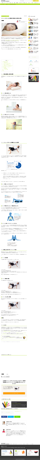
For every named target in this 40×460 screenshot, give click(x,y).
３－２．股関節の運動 (4, 68)
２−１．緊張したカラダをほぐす (5, 64)
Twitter (11, 416)
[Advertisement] (20, 9)
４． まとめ (3, 70)
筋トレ (26, 2)
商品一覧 (3, 454)
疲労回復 (17, 2)
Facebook (4, 416)
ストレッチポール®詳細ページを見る (14, 393)
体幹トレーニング (3, 2)
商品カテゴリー (36, 2)
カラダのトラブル (21, 2)
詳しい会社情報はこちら (34, 73)
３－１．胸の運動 (4, 67)
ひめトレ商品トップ (17, 452)
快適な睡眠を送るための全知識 (6, 331)
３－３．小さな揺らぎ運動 (5, 69)
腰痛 (14, 2)
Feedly (17, 416)
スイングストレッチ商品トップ (31, 452)
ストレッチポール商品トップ (5, 452)
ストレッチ (7, 2)
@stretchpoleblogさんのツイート (18, 411)
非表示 (7, 60)
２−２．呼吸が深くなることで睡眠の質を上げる (7, 65)
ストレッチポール (4, 376)
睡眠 (24, 2)
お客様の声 (3, 453)
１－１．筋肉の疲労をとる (5, 62)
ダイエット (29, 2)
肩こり (12, 2)
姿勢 (10, 2)
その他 (32, 2)
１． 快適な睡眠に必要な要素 (5, 61)
